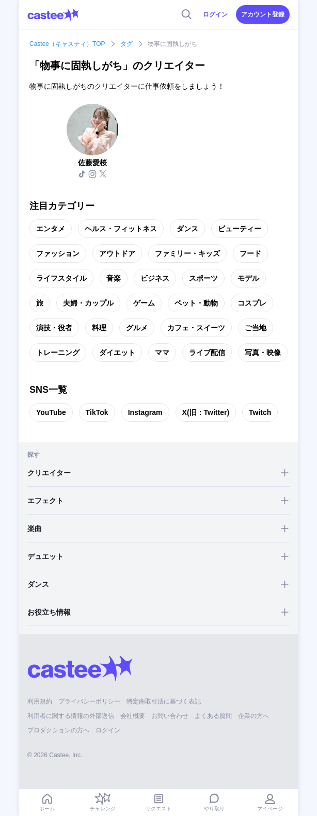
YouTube (51, 412)
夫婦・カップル (88, 303)
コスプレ (251, 303)
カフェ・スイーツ (196, 328)
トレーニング (58, 352)
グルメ (137, 328)
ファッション (58, 253)
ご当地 (255, 328)
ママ (162, 352)
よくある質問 (213, 715)
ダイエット (117, 352)
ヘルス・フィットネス (121, 229)
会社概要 (132, 715)
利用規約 (39, 701)
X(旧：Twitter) (206, 412)
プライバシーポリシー (89, 701)
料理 (99, 328)
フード (250, 253)
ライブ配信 (207, 352)
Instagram (145, 412)
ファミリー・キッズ (187, 253)
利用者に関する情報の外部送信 (70, 715)
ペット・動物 (196, 303)
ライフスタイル (61, 278)
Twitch (260, 412)
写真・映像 (263, 352)
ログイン (215, 14)
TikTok (97, 412)
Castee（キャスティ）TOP (67, 43)
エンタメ (50, 229)
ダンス (187, 229)
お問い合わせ (169, 715)
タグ (126, 43)
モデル (248, 278)
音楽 (113, 278)
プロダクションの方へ (58, 730)
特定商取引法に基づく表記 (163, 701)
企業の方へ (253, 715)
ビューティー (239, 229)
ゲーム (144, 303)
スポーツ (203, 278)
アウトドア (117, 253)
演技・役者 (54, 328)
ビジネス (154, 278)
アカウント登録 (262, 14)
